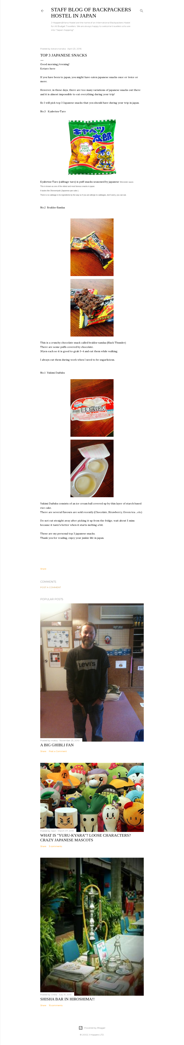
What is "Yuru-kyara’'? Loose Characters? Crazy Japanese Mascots (85, 837)
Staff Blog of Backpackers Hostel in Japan (91, 12)
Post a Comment (50, 587)
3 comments (55, 846)
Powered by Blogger (92, 1028)
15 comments (56, 1005)
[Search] (141, 9)
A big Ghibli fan (57, 745)
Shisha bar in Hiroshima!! (67, 999)
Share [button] (43, 568)
